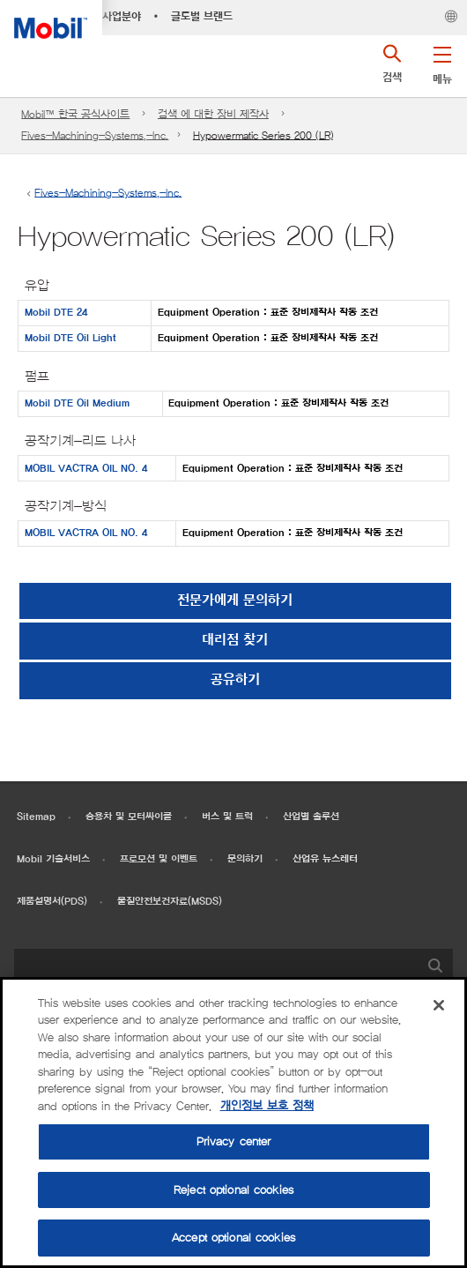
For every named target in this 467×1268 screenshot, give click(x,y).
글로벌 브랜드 (202, 17)
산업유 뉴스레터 (325, 859)
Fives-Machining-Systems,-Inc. (94, 135)
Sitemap (36, 817)
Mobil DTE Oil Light (70, 338)
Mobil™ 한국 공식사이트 (75, 114)
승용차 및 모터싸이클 (128, 817)
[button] (442, 61)
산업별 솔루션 (311, 817)
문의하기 (245, 859)
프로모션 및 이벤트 (158, 859)
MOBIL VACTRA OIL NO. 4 (86, 469)
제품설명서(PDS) (52, 901)
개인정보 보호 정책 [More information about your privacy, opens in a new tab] (267, 1106)
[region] (233, 1122)
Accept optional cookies (233, 1237)
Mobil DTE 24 (56, 312)
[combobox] (233, 968)
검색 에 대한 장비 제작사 (213, 114)
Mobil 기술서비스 (53, 859)
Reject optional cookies (233, 1190)
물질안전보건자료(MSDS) (169, 901)
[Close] (438, 1005)
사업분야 (121, 17)
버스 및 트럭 (227, 817)
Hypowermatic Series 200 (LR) (263, 135)
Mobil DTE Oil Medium (77, 403)
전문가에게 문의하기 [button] (235, 600)
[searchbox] (216, 968)
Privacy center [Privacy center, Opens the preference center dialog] (233, 1141)
